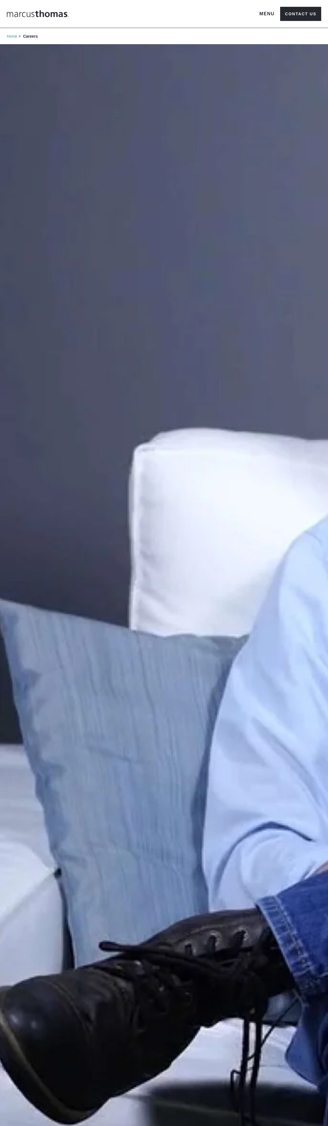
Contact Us (300, 14)
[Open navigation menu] (267, 13)
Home (12, 36)
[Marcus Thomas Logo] (38, 13)
